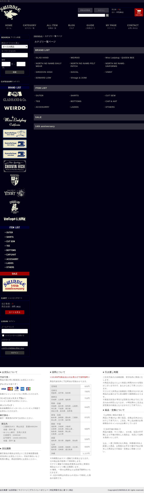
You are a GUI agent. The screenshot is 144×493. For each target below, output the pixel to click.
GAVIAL (74, 72)
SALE (38, 117)
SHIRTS (75, 95)
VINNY (109, 72)
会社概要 (4, 490)
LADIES (75, 107)
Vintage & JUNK (79, 78)
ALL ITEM (52, 27)
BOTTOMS (76, 101)
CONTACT (133, 27)
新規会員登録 (85, 10)
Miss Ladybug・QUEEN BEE (120, 58)
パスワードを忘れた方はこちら (13, 348)
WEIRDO (75, 58)
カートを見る (14, 312)
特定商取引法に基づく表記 (61, 490)
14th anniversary (45, 126)
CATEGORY (30, 27)
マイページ (23, 490)
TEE (38, 101)
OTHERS (110, 107)
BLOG (71, 27)
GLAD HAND (42, 58)
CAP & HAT (111, 101)
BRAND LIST (42, 50)
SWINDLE (38, 36)
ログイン (101, 10)
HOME (9, 27)
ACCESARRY (42, 107)
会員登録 (13, 490)
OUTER (39, 95)
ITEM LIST (41, 88)
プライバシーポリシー (38, 490)
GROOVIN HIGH (44, 72)
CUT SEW (111, 95)
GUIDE (90, 27)
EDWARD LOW (43, 78)
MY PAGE (111, 27)
